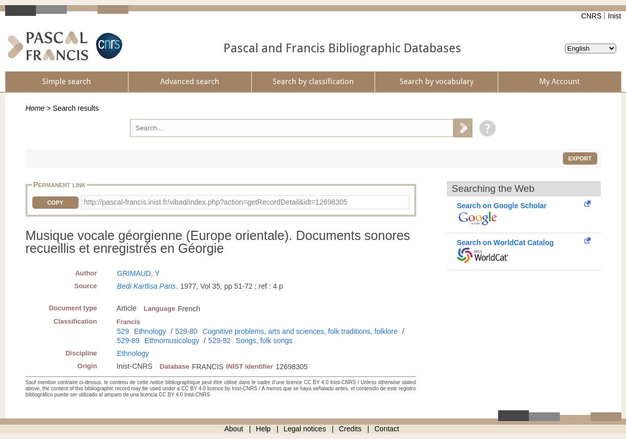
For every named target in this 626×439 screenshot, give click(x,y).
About (233, 429)
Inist (614, 16)
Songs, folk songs (264, 340)
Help (263, 429)
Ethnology (150, 331)
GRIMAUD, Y (138, 273)
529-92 (219, 340)
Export (580, 158)
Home (35, 108)
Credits (350, 429)
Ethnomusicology (171, 340)
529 (123, 331)
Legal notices (304, 429)
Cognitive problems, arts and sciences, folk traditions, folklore (300, 331)
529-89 (128, 340)
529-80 (186, 331)
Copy (55, 202)
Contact (386, 429)
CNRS (591, 16)
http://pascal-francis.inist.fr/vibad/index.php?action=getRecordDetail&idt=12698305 (216, 202)
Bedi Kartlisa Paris (146, 286)
